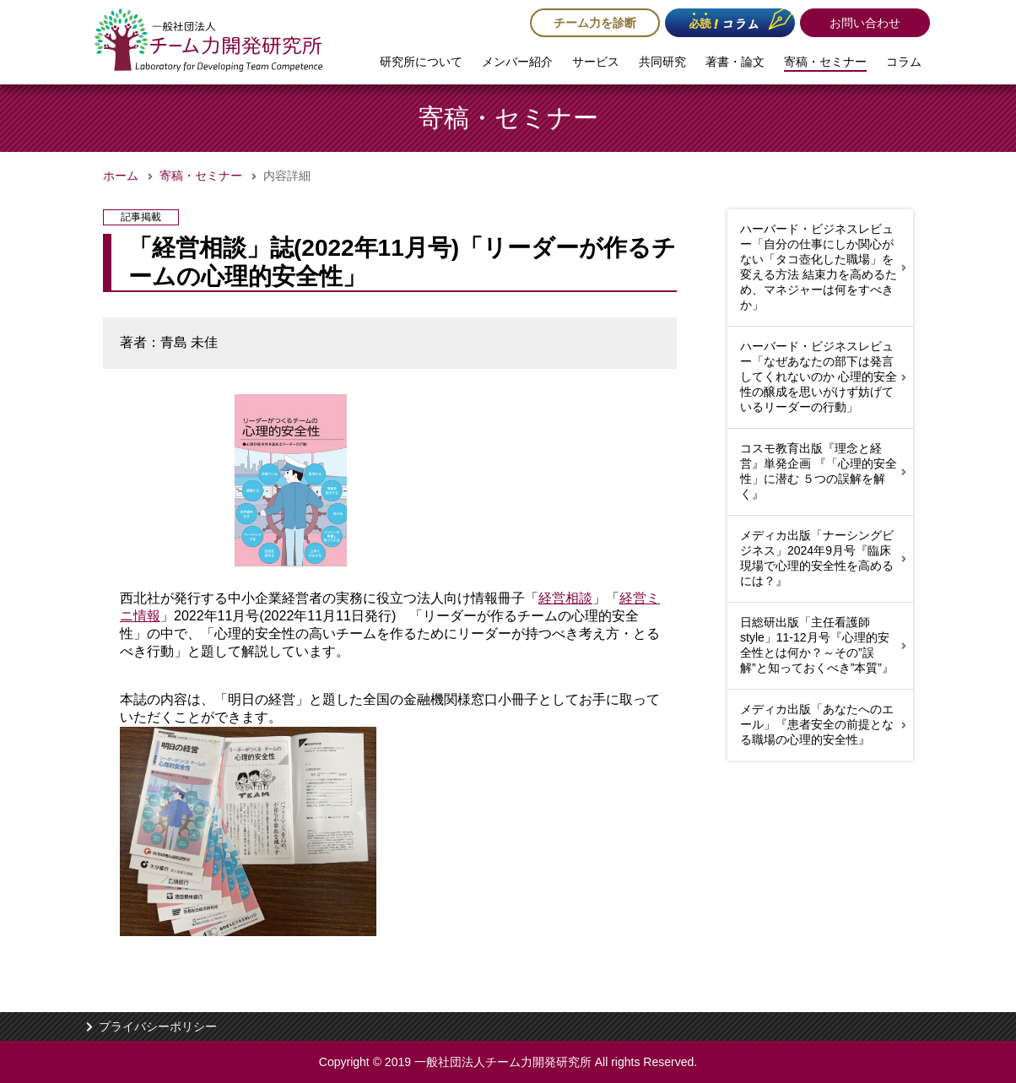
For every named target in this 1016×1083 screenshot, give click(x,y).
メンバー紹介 (517, 61)
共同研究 (662, 61)
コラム (903, 61)
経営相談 (565, 598)
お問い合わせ (865, 23)
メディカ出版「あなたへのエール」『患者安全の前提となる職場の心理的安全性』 (817, 724)
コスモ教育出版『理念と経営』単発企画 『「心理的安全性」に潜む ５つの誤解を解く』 (818, 471)
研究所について (421, 61)
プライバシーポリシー (158, 1026)
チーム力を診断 (595, 23)
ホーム (120, 175)
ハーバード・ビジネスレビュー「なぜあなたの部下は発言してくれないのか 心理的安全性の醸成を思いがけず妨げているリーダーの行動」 (818, 376)
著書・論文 (735, 61)
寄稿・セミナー (825, 61)
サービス (595, 61)
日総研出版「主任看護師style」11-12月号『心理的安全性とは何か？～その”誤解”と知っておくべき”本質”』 (817, 644)
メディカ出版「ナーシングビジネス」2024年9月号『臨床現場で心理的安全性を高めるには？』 (817, 558)
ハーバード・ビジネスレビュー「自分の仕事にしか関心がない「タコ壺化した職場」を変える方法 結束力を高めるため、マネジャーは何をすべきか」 (818, 266)
